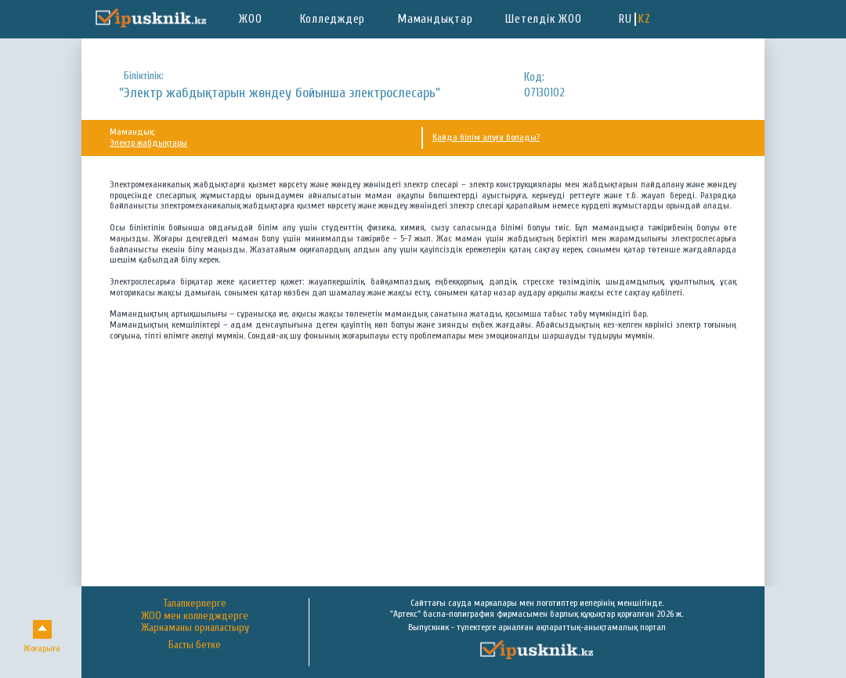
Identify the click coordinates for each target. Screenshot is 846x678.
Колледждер (333, 19)
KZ (644, 19)
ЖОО (250, 19)
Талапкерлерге (195, 603)
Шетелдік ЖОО (543, 19)
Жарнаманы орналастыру (195, 628)
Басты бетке (194, 645)
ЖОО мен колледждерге (194, 616)
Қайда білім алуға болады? (486, 137)
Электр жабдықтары (148, 142)
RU (625, 19)
